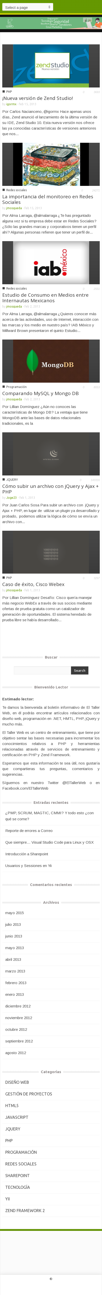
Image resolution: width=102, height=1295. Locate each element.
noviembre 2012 (18, 1018)
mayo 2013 (14, 948)
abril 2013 (13, 959)
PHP (9, 91)
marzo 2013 (15, 971)
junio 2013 (13, 936)
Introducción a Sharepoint (26, 854)
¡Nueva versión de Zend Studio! (37, 98)
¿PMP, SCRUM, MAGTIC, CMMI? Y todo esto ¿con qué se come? (49, 816)
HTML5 (12, 1105)
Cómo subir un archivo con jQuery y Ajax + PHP (50, 489)
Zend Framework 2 (25, 1210)
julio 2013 (13, 924)
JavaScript (16, 1117)
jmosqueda (14, 208)
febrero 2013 (15, 983)
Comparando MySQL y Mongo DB (40, 393)
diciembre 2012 (17, 1006)
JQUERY (12, 479)
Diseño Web (17, 1082)
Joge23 (11, 497)
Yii (7, 1199)
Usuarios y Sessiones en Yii (28, 865)
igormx (11, 104)
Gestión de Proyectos (28, 1094)
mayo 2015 (14, 913)
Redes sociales (16, 190)
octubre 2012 (16, 1029)
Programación (16, 386)
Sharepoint (17, 1175)
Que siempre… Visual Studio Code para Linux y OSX (49, 842)
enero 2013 (14, 994)
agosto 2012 (15, 1053)
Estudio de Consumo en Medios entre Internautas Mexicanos (45, 298)
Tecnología (17, 1187)
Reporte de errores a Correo (29, 830)
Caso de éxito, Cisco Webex (33, 584)
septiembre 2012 (19, 1041)
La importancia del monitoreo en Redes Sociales (47, 199)
